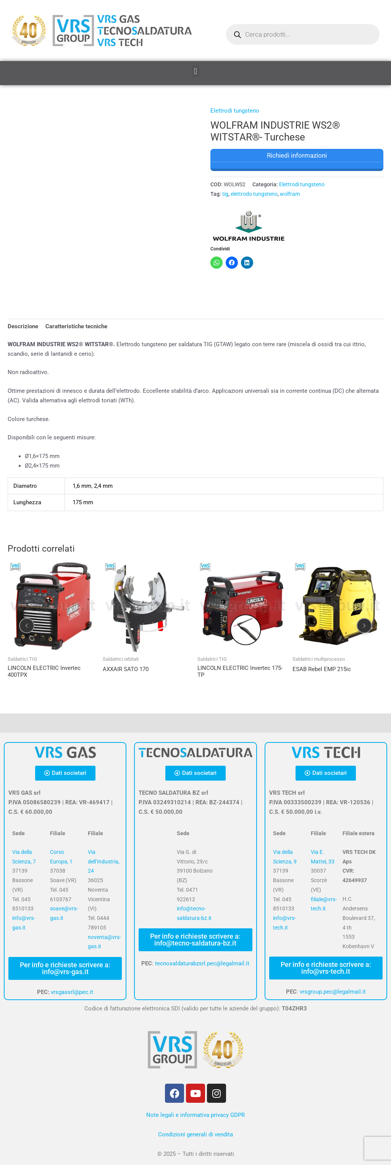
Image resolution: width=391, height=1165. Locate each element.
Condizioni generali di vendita (195, 1134)
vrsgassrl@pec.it (72, 992)
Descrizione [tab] (23, 326)
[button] (195, 71)
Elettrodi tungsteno (234, 110)
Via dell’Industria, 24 (104, 861)
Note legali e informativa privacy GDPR (195, 1115)
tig (225, 194)
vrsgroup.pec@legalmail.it (333, 991)
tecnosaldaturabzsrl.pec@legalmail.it (202, 963)
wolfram (290, 194)
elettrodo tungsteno (254, 194)
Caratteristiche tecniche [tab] (76, 326)
